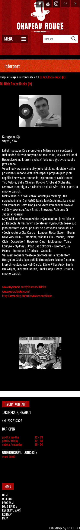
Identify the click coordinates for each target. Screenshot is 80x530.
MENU (8, 38)
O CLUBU (7, 498)
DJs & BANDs (9, 506)
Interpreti (24, 77)
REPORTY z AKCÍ (11, 510)
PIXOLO (73, 528)
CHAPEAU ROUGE (40, 17)
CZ (65, 3)
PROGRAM (7, 502)
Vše (31, 77)
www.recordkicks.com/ (16, 291)
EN (75, 3)
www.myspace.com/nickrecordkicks (24, 287)
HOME (5, 494)
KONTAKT (7, 514)
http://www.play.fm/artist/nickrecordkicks (27, 296)
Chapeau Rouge (8, 77)
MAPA (5, 518)
